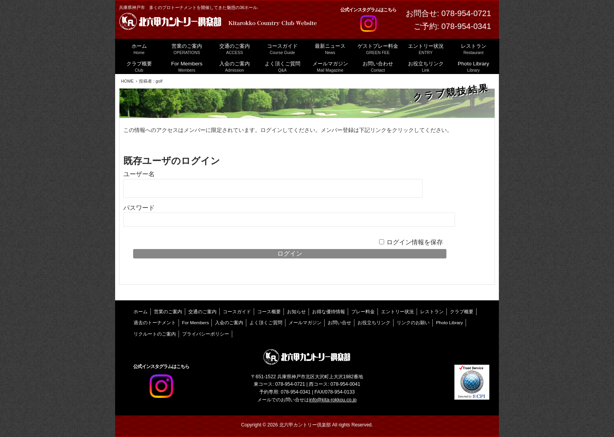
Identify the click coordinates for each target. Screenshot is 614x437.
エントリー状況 (397, 311)
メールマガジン (305, 322)
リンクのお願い (413, 322)
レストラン (432, 311)
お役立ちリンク (374, 322)
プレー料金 (363, 311)
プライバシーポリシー (205, 334)
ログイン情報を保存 (414, 242)
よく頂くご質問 (265, 322)
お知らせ (296, 311)
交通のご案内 (202, 311)
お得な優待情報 (328, 311)
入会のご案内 (229, 322)
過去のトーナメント (155, 322)
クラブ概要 (461, 311)
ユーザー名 (139, 174)
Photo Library (449, 322)
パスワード (139, 207)
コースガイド (237, 311)
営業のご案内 (168, 311)
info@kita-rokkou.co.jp (332, 400)
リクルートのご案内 (155, 334)
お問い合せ (339, 322)
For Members (195, 322)
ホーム (141, 311)
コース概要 (269, 311)
